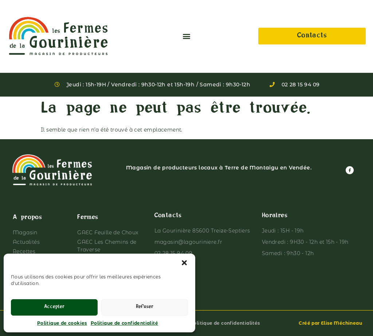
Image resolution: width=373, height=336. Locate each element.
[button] (184, 262)
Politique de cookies (62, 323)
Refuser (144, 307)
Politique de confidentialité (124, 323)
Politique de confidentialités (225, 323)
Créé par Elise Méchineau (330, 323)
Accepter (54, 307)
